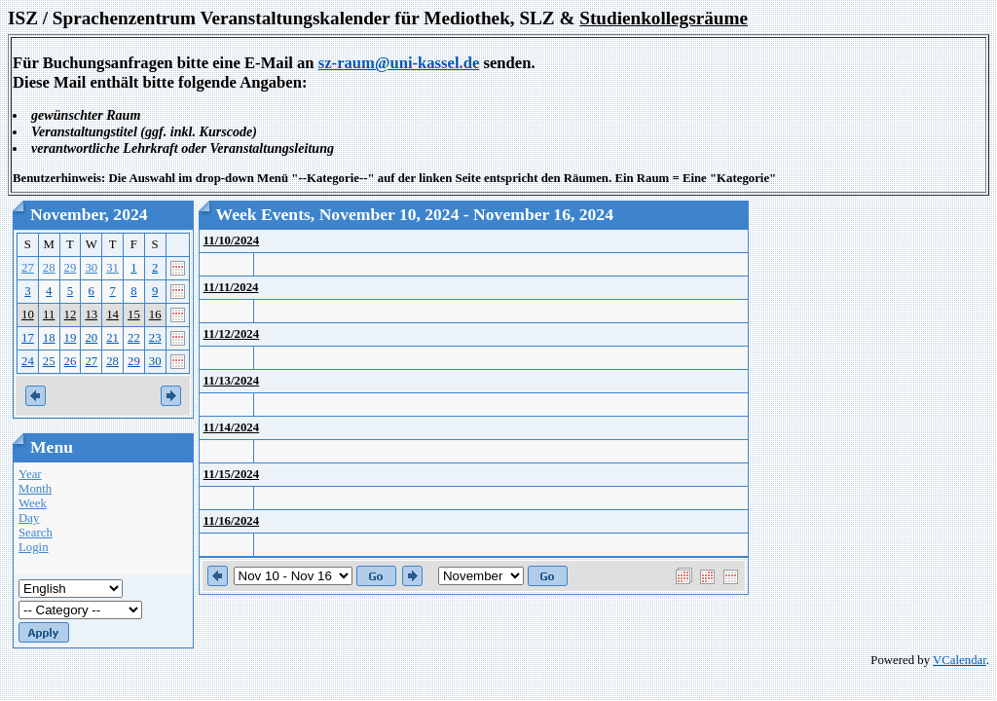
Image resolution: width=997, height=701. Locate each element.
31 (112, 268)
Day (28, 518)
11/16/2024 (231, 521)
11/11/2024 (231, 287)
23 (155, 338)
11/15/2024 (231, 474)
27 (27, 268)
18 (49, 338)
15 (134, 314)
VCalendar (959, 660)
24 (27, 361)
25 (49, 361)
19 (70, 338)
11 (49, 314)
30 (91, 268)
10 (27, 314)
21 (112, 338)
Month (35, 489)
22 (134, 338)
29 (70, 268)
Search (35, 532)
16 (155, 314)
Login (33, 547)
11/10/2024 (231, 240)
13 (91, 314)
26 (70, 361)
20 (91, 338)
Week (32, 503)
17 (27, 338)
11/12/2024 (231, 334)
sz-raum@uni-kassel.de (399, 63)
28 (49, 268)
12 (70, 314)
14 (112, 314)
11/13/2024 (231, 380)
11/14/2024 (231, 427)
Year (30, 474)
